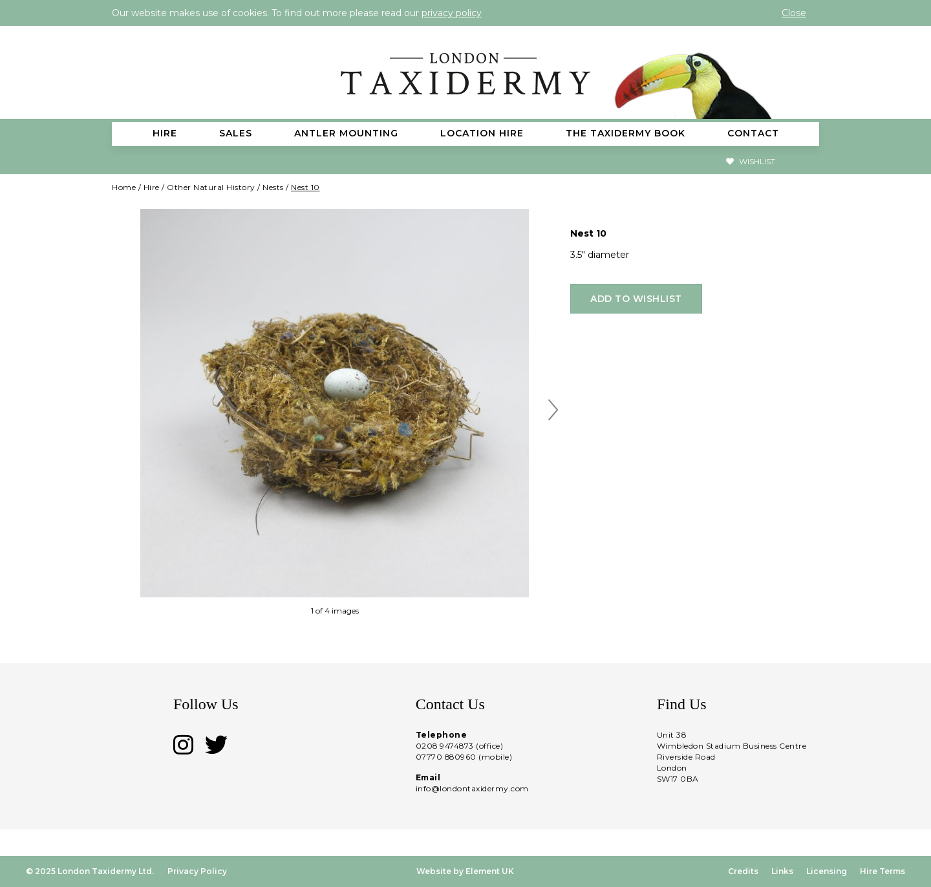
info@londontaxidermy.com (472, 788)
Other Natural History (211, 187)
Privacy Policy (197, 871)
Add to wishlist (636, 299)
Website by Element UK (465, 871)
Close (794, 13)
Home (124, 187)
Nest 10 (305, 187)
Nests (273, 187)
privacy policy (452, 13)
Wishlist (750, 161)
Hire (152, 187)
